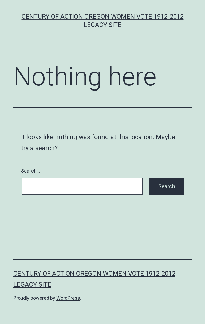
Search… (30, 171)
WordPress (68, 298)
